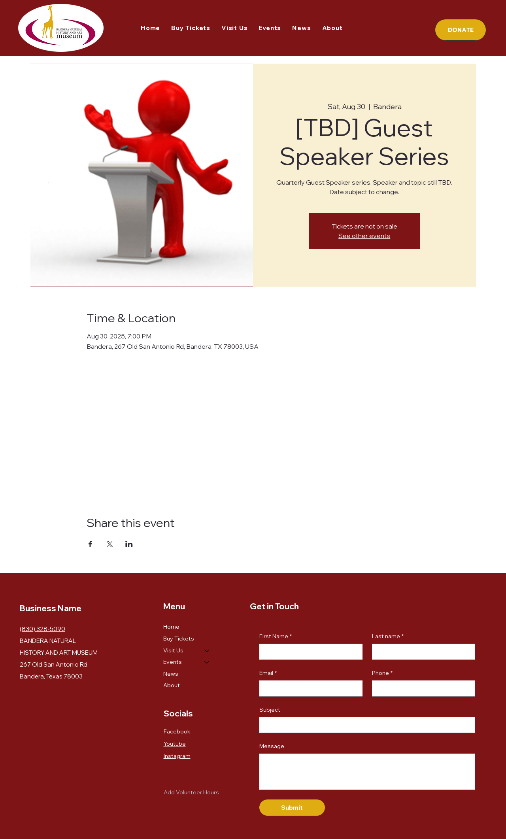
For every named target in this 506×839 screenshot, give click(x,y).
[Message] (367, 771)
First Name (275, 637)
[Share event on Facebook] (90, 544)
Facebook (177, 731)
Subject (269, 709)
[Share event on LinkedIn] (129, 544)
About (171, 685)
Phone (382, 673)
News (170, 673)
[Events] (207, 662)
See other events (364, 236)
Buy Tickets (178, 638)
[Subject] (364, 725)
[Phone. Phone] (421, 688)
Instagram (177, 756)
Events (172, 661)
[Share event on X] (109, 544)
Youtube (175, 743)
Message (271, 746)
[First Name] (308, 651)
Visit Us (173, 650)
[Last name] (421, 651)
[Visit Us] (207, 651)
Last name (388, 637)
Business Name (50, 608)
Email (268, 673)
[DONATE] (460, 30)
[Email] (308, 688)
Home (171, 626)
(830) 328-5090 (42, 629)
